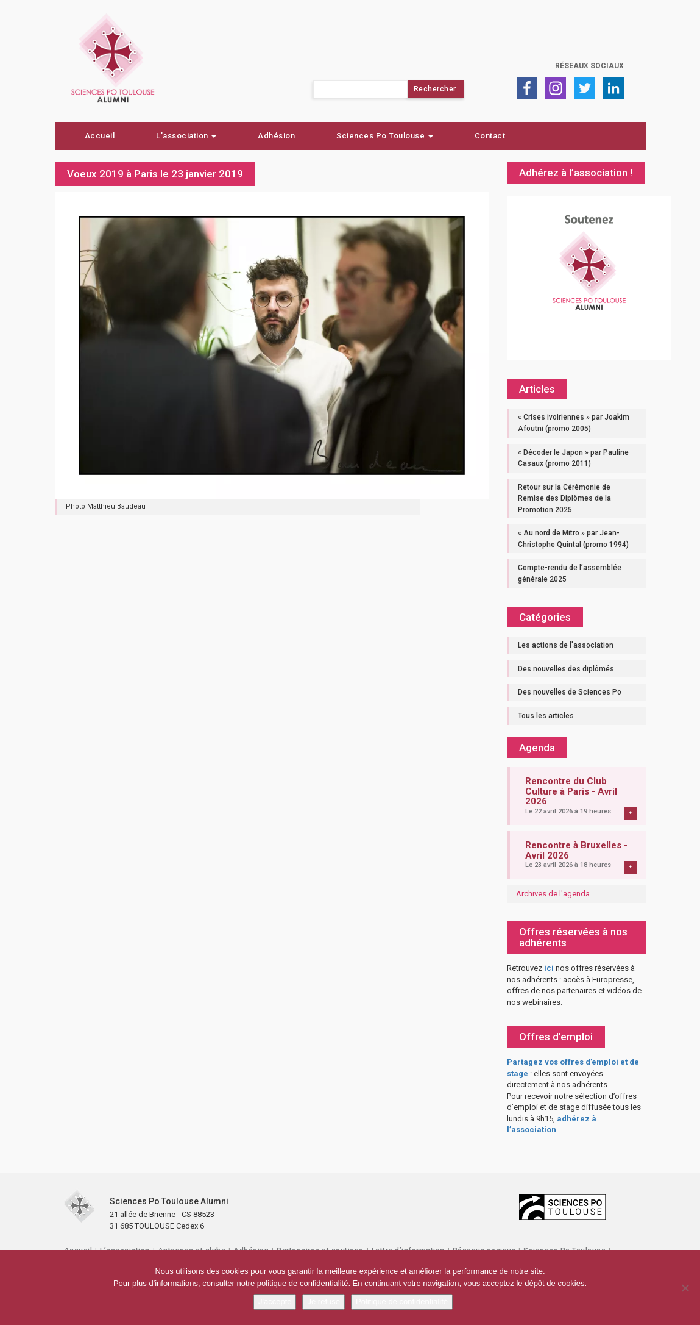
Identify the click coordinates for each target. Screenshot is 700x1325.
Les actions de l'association (565, 645)
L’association (186, 135)
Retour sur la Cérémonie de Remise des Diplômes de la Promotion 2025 (564, 498)
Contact (490, 135)
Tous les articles (546, 716)
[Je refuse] (685, 1288)
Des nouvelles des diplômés (566, 669)
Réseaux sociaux (589, 66)
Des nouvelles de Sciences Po (569, 692)
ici (549, 968)
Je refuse (323, 1301)
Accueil (100, 135)
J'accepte (275, 1301)
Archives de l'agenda (553, 893)
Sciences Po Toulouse (384, 135)
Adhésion (276, 135)
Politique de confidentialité (402, 1301)
